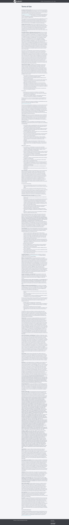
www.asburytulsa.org (25, 14)
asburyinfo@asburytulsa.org (26, 103)
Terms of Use (52, 520)
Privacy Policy (53, 521)
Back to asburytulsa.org (47, 1)
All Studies (42, 1)
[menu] (48, 1)
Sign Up (55, 1)
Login (52, 1)
